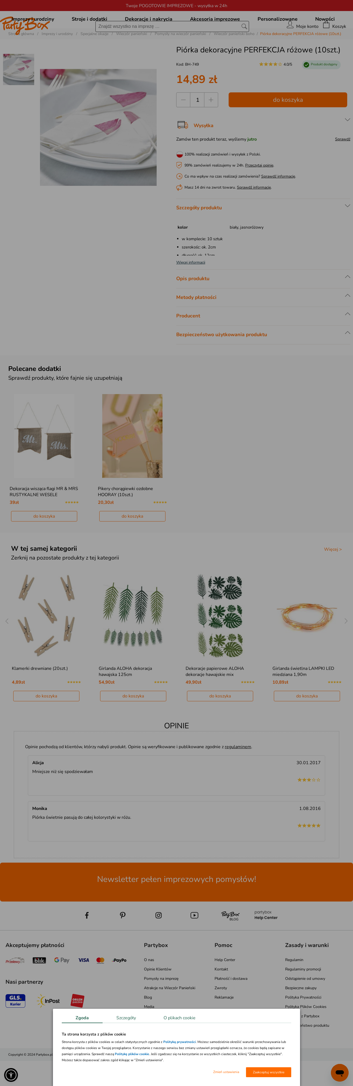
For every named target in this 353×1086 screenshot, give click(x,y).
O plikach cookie (180, 1018)
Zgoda (82, 1018)
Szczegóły (126, 1018)
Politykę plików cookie (132, 1054)
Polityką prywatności (179, 1042)
